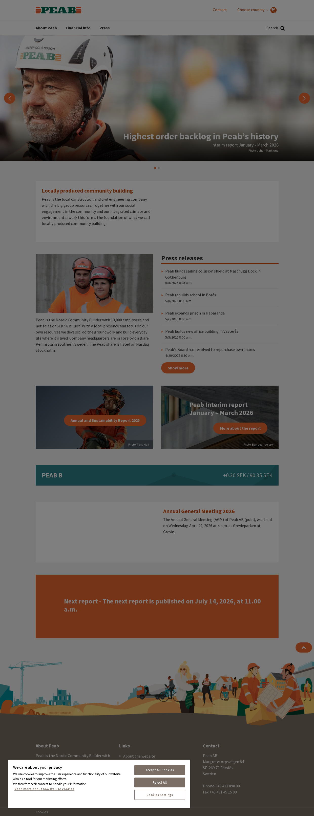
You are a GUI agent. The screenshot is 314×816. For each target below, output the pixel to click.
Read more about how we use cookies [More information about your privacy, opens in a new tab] (44, 789)
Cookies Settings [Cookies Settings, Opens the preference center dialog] (159, 795)
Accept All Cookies (160, 770)
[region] (99, 783)
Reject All (160, 782)
